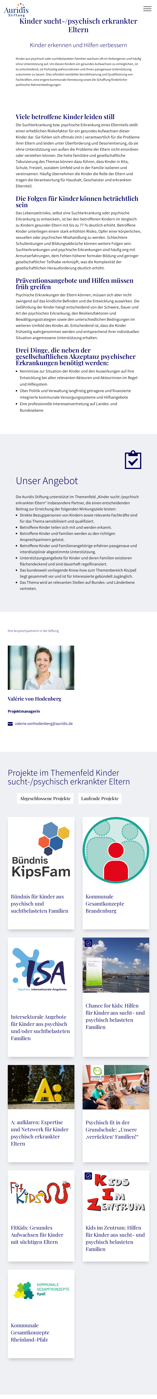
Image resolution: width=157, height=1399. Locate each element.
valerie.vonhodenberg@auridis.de (44, 723)
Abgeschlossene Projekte (45, 798)
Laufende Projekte (100, 798)
